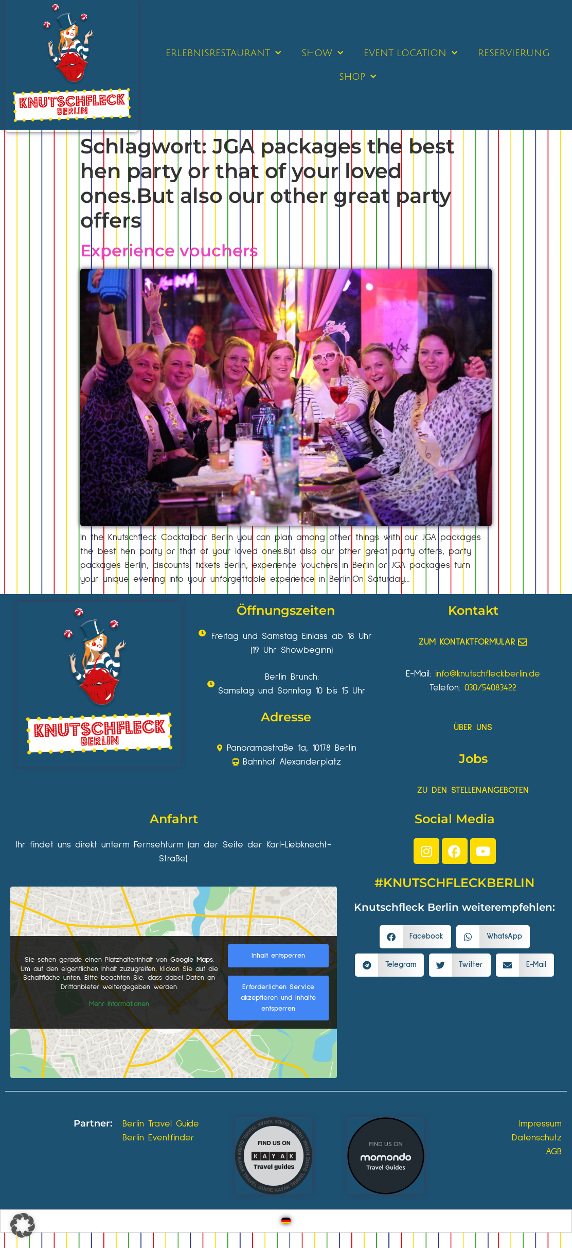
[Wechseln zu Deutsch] (286, 1221)
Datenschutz (537, 1137)
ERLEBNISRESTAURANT (223, 53)
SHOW (322, 53)
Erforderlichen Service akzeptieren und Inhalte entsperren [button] (278, 997)
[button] (416, 936)
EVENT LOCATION (410, 53)
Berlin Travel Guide (160, 1124)
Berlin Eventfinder (158, 1137)
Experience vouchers (169, 250)
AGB (554, 1151)
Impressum (540, 1124)
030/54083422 (490, 687)
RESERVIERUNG (514, 53)
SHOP (357, 76)
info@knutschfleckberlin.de (487, 674)
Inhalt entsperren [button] (278, 955)
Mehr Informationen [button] (119, 1004)
